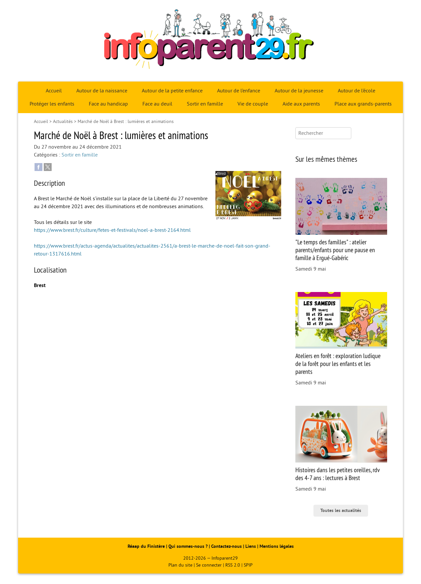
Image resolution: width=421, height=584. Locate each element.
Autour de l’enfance (238, 91)
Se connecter (209, 565)
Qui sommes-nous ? (188, 546)
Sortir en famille (205, 104)
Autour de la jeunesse (299, 91)
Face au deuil (157, 104)
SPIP (248, 565)
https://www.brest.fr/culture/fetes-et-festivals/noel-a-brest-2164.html (112, 230)
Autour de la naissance (101, 91)
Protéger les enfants (52, 104)
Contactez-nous (226, 546)
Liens (250, 546)
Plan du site (180, 565)
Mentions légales (277, 546)
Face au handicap (108, 104)
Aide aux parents (301, 104)
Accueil (54, 91)
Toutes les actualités (340, 510)
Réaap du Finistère (146, 546)
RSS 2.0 (232, 565)
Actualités (63, 121)
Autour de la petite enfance (172, 91)
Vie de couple (252, 104)
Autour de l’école (356, 91)
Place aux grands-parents (363, 104)
